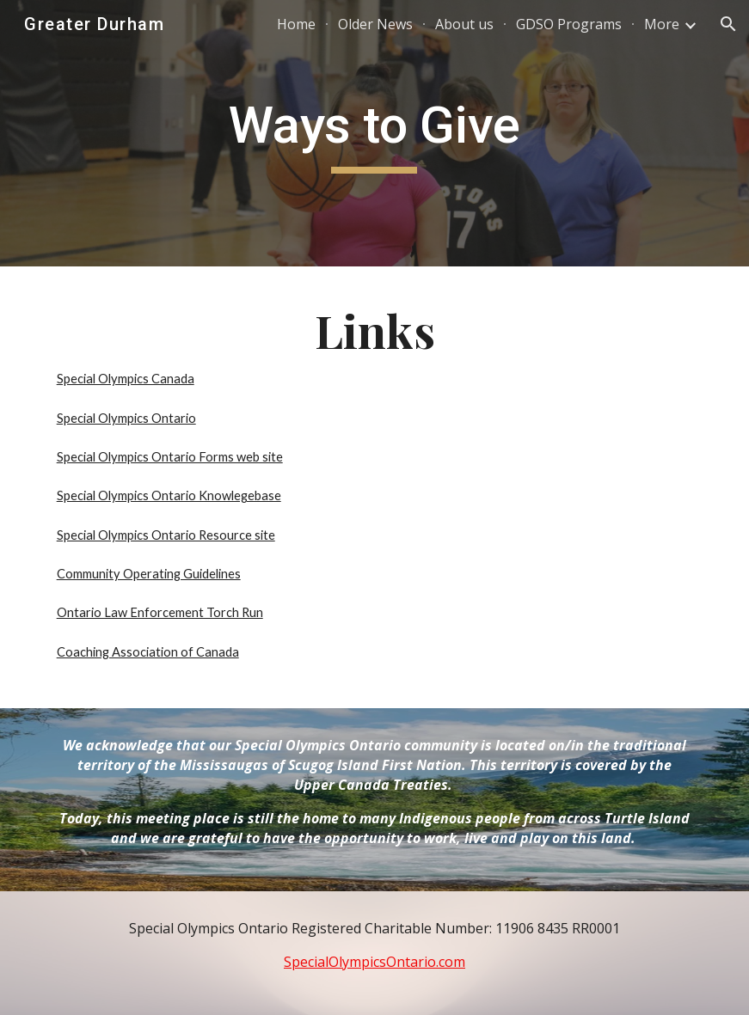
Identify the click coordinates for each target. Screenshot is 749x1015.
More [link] (661, 24)
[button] (728, 24)
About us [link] (464, 24)
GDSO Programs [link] (569, 24)
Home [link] (296, 24)
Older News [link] (375, 24)
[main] (374, 133)
